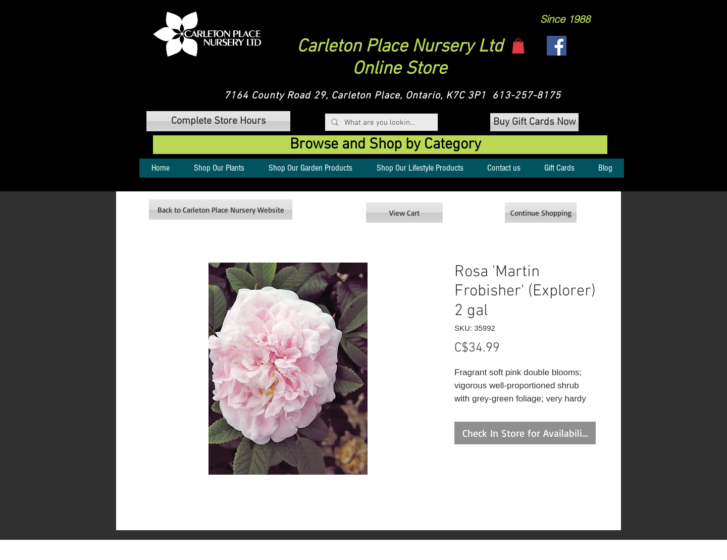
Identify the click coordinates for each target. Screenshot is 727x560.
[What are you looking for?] (380, 123)
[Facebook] (556, 46)
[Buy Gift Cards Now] (534, 122)
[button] (207, 34)
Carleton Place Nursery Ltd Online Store (400, 58)
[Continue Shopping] (541, 212)
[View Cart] (404, 212)
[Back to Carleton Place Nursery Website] (220, 209)
